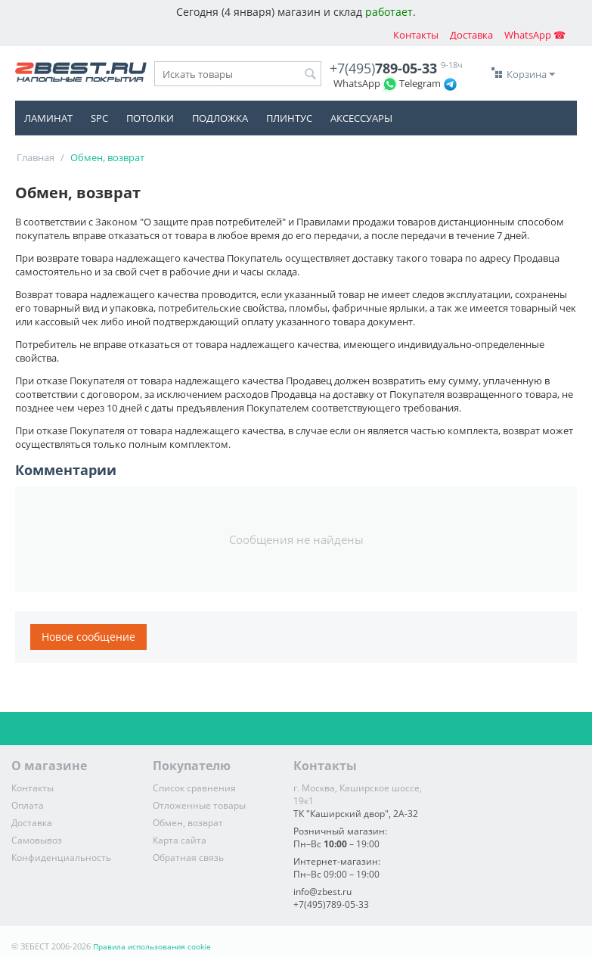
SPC (99, 118)
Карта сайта (179, 840)
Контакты (416, 35)
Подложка (220, 118)
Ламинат (48, 118)
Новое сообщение (88, 636)
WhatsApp (356, 83)
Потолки (150, 118)
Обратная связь (188, 857)
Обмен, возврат (188, 822)
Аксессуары (361, 118)
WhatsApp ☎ (535, 35)
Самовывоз (36, 840)
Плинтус (289, 118)
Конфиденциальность (61, 857)
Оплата (27, 805)
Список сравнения (194, 787)
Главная (35, 157)
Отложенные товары (199, 805)
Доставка (471, 35)
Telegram (420, 83)
